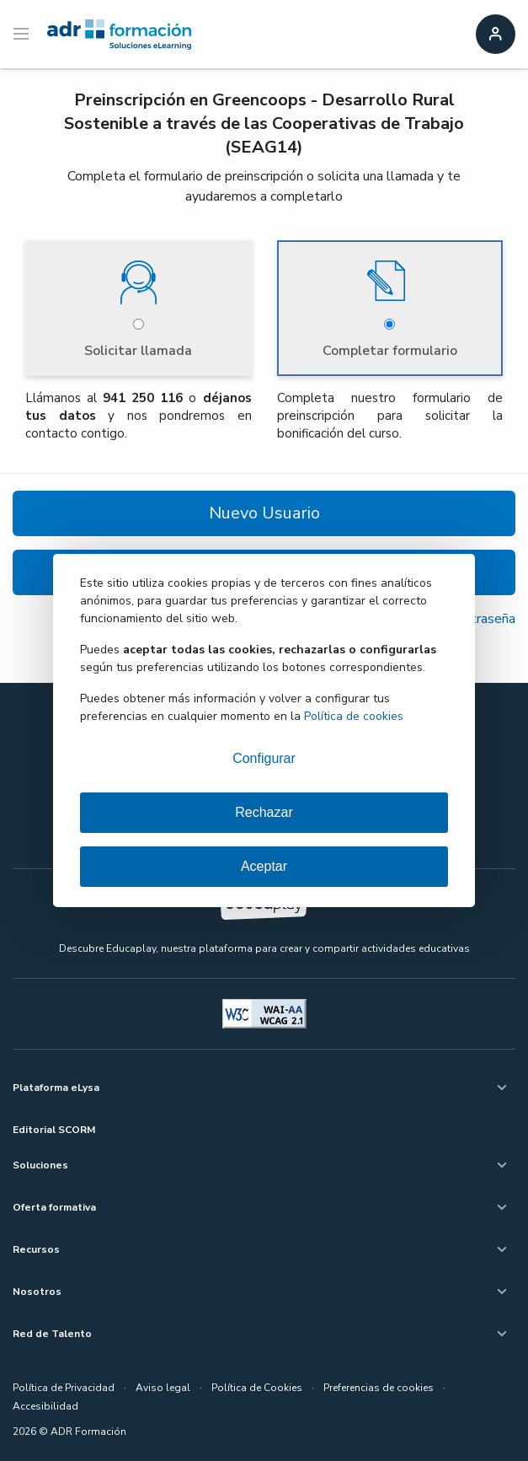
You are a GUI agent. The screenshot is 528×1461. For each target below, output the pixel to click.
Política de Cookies (256, 1387)
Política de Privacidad (64, 1387)
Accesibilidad (45, 1406)
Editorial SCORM (54, 1129)
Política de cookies (353, 716)
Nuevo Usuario (264, 513)
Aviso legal (163, 1387)
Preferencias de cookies (378, 1387)
